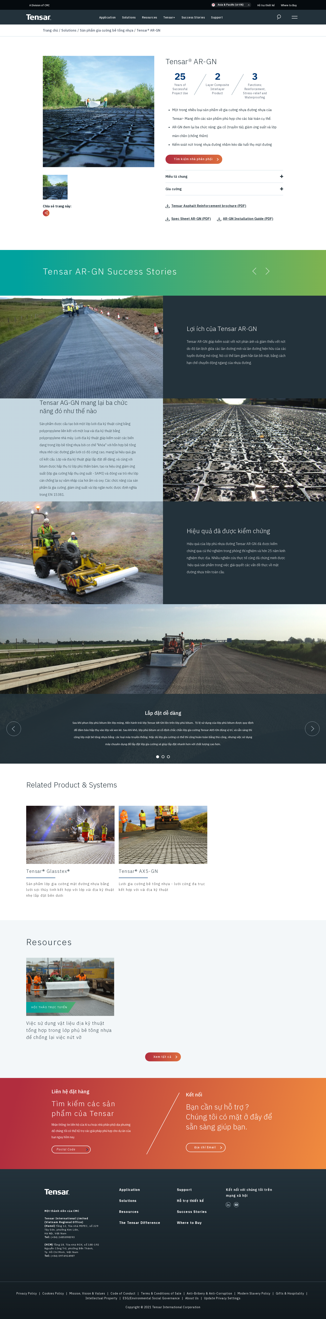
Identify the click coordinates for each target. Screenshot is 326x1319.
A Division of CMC (39, 5)
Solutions (129, 17)
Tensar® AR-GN (148, 30)
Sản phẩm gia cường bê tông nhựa (106, 30)
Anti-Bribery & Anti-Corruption (209, 1293)
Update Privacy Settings (222, 1298)
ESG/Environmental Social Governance (151, 1298)
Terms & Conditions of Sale (161, 1293)
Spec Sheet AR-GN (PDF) (188, 219)
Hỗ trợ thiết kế (266, 5)
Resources (149, 17)
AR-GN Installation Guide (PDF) (245, 219)
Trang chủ (50, 30)
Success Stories (193, 17)
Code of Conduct (123, 1293)
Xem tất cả (162, 1057)
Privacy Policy (26, 1293)
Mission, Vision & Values (87, 1293)
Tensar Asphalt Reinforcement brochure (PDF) (205, 206)
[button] (231, 4)
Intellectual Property (101, 1298)
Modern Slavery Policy (254, 1293)
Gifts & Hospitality (290, 1293)
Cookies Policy (53, 1293)
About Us (192, 1298)
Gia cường (224, 189)
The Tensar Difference (139, 1223)
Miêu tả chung (224, 176)
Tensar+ (169, 17)
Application (107, 17)
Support (217, 17)
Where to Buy (289, 5)
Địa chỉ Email (205, 1147)
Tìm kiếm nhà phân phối (193, 159)
